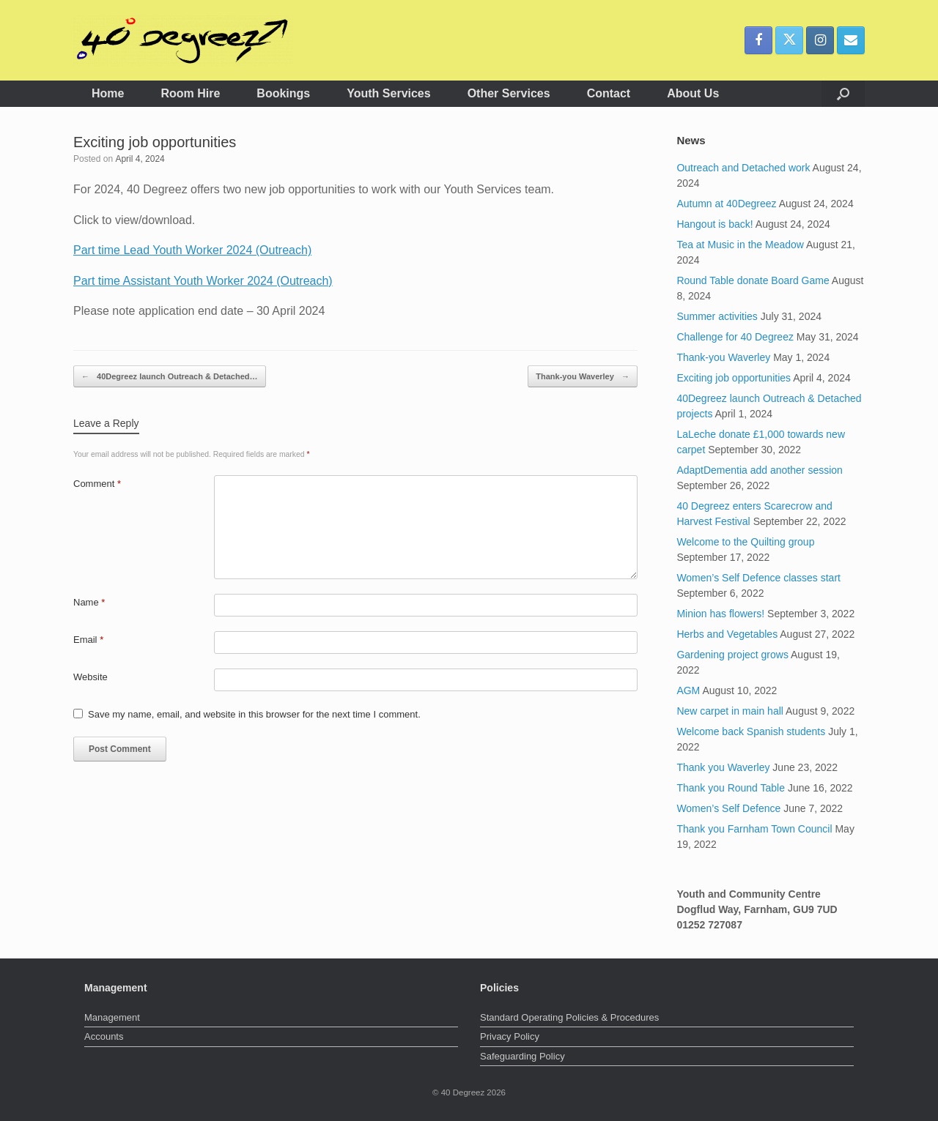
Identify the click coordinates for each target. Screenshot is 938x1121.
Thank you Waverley (722, 767)
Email (88, 639)
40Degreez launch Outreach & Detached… (169, 376)
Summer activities (716, 316)
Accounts (103, 1036)
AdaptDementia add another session (759, 470)
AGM (688, 690)
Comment (97, 483)
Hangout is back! (714, 224)
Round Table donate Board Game (752, 280)
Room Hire (190, 93)
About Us (693, 93)
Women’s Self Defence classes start (758, 578)
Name (89, 602)
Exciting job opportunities (733, 378)
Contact (609, 93)
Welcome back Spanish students (750, 731)
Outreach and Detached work (743, 168)
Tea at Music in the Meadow (740, 244)
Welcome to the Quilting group (745, 542)
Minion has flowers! (720, 613)
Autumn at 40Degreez (726, 203)
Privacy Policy (509, 1036)
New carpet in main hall (729, 711)
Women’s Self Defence (728, 808)
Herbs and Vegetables (727, 634)
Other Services (509, 93)
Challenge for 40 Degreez (735, 337)
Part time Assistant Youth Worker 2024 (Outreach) (203, 281)
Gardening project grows (732, 654)
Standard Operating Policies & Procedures (569, 1017)
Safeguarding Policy (522, 1056)
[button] (843, 94)
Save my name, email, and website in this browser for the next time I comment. (254, 714)
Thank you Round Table (730, 788)
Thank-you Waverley (582, 376)
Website (90, 676)
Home (108, 93)
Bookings (283, 93)
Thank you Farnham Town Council (754, 829)
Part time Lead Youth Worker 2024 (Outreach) (192, 250)
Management (112, 1017)
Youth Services (388, 93)
